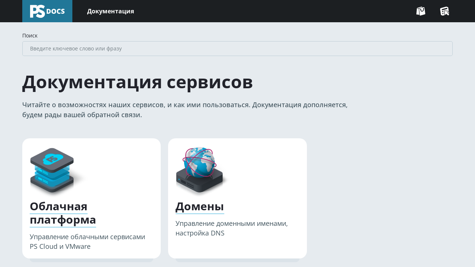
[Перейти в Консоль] (444, 11)
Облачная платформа (63, 213)
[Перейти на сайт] (421, 11)
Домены (200, 206)
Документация (110, 11)
